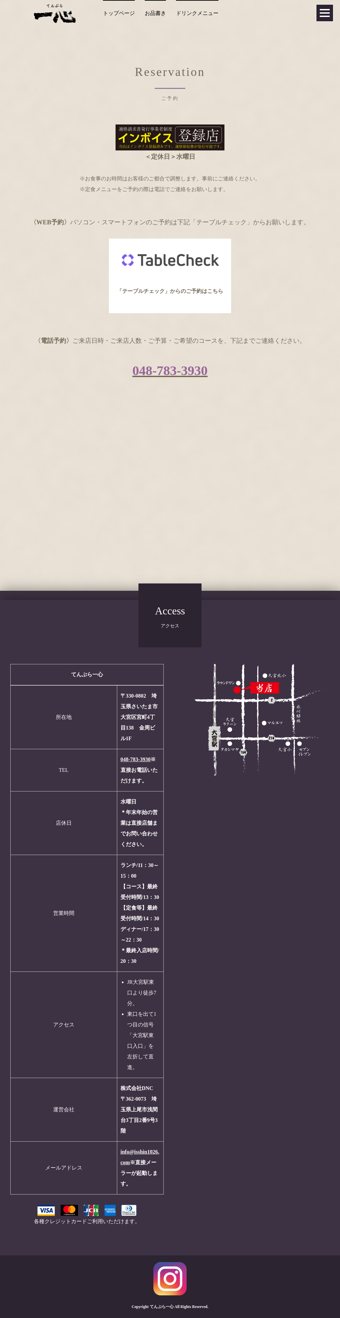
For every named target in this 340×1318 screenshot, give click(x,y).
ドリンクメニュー (197, 13)
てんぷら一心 (162, 1307)
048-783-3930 (136, 759)
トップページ (119, 13)
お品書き (155, 13)
